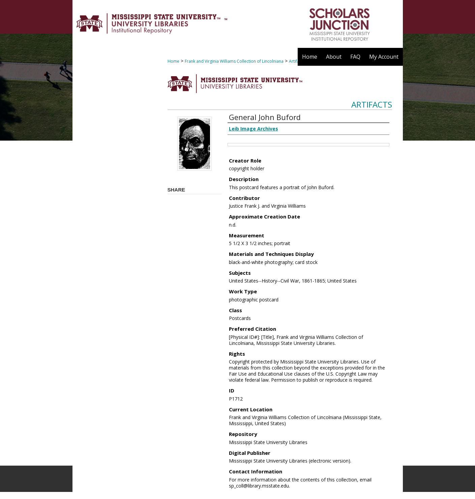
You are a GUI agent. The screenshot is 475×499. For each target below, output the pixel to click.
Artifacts (371, 104)
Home (173, 61)
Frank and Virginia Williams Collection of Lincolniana (234, 61)
